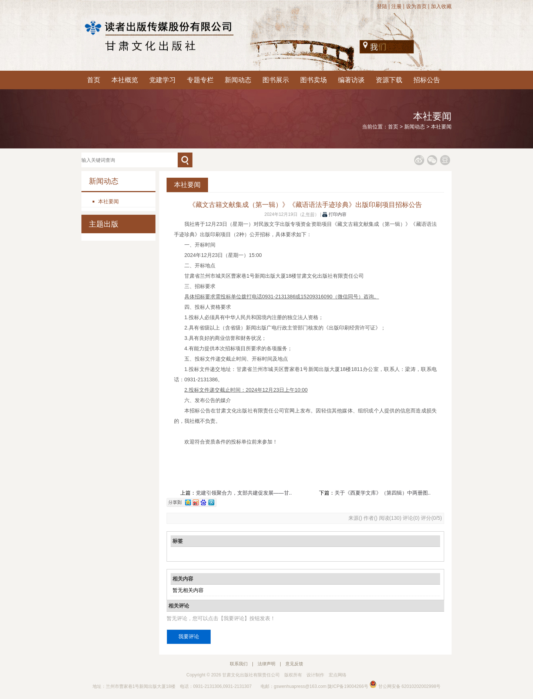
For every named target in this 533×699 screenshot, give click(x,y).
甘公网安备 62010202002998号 (404, 686)
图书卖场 (313, 80)
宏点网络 (337, 675)
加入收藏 (441, 6)
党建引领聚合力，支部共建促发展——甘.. (244, 493)
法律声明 (266, 663)
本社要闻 (441, 127)
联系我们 (239, 663)
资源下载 (389, 80)
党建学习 (162, 80)
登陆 (382, 6)
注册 (396, 6)
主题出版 (103, 224)
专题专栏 (200, 80)
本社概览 (124, 80)
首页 (93, 80)
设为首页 (416, 6)
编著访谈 (351, 80)
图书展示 (275, 80)
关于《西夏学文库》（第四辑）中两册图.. (383, 493)
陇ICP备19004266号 (348, 686)
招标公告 (426, 80)
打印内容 (334, 214)
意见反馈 (294, 663)
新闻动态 (238, 80)
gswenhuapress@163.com (300, 686)
